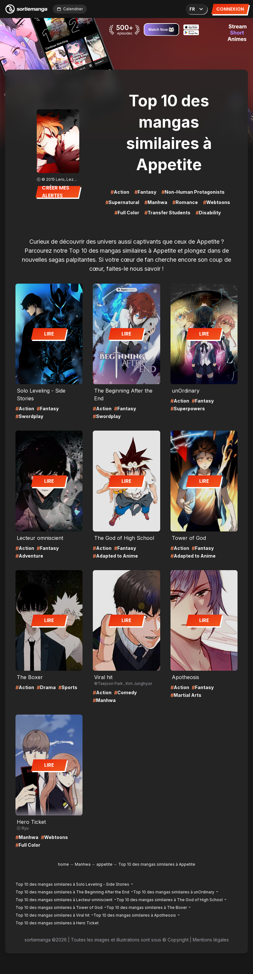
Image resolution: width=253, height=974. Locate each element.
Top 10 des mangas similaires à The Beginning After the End (72, 892)
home (63, 864)
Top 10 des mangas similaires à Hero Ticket (57, 922)
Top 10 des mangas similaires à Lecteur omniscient (63, 899)
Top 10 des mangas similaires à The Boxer (146, 907)
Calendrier (70, 8)
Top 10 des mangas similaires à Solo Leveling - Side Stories (72, 884)
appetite (104, 864)
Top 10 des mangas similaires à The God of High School (169, 899)
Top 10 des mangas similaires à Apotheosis (134, 915)
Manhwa (83, 864)
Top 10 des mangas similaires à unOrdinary (173, 892)
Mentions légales (211, 939)
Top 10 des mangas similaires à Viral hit (52, 915)
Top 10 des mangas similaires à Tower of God (58, 907)
